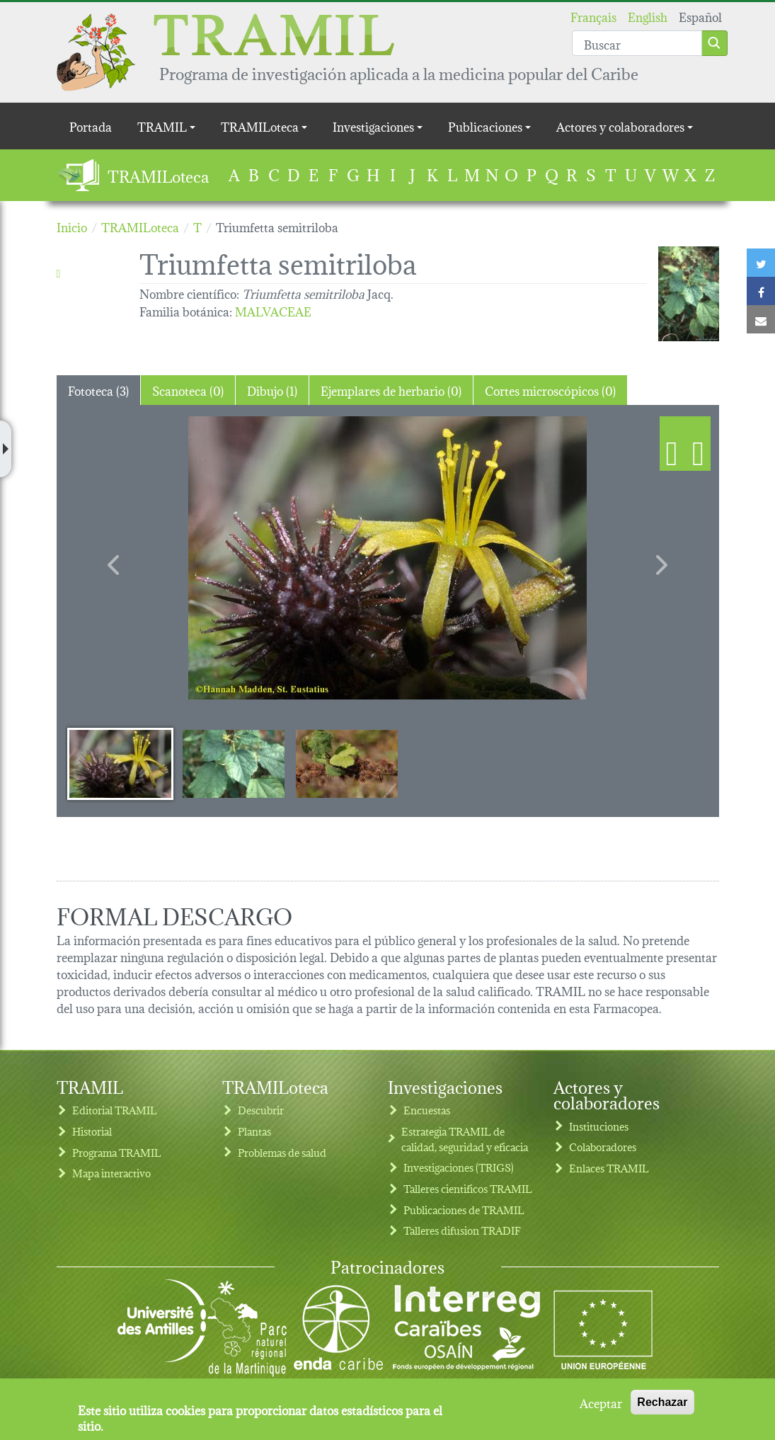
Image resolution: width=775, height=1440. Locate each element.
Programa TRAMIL (116, 1152)
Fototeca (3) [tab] (98, 389)
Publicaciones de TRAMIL (463, 1209)
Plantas (254, 1131)
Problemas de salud (282, 1152)
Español (700, 15)
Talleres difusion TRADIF (462, 1230)
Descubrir (261, 1110)
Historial (92, 1131)
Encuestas (426, 1110)
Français (593, 15)
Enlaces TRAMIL (609, 1168)
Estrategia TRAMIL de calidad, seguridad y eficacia (464, 1139)
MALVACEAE (273, 310)
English (647, 15)
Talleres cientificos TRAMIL (467, 1188)
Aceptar (601, 1402)
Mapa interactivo (111, 1173)
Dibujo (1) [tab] (272, 389)
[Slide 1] (120, 763)
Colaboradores (602, 1146)
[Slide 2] (233, 763)
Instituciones (598, 1126)
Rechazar (662, 1402)
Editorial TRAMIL (114, 1110)
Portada (90, 125)
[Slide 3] (347, 763)
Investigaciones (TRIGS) (458, 1167)
